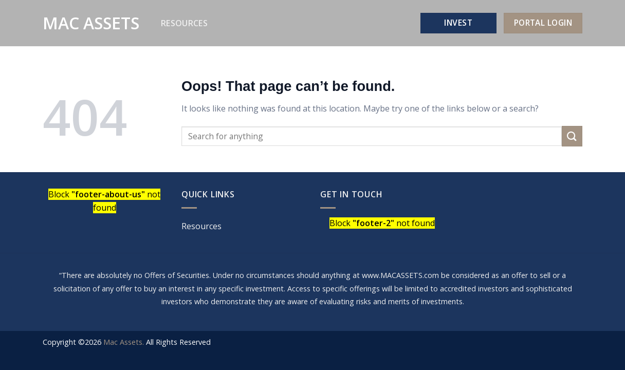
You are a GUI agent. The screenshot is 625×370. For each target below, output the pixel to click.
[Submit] (572, 136)
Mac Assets (91, 23)
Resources (184, 23)
